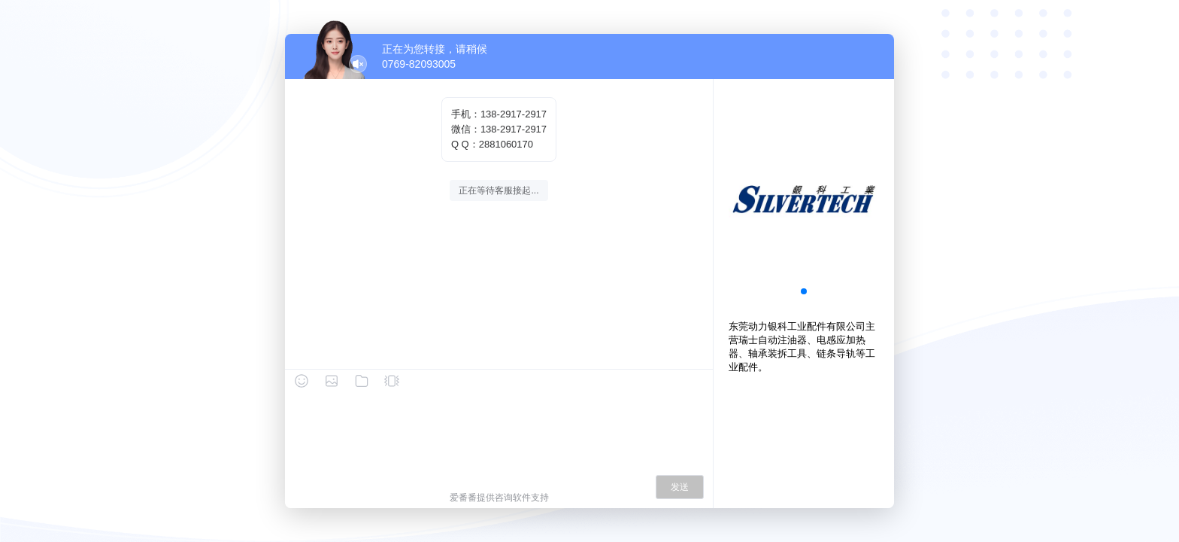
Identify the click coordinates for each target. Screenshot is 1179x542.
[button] (804, 291)
